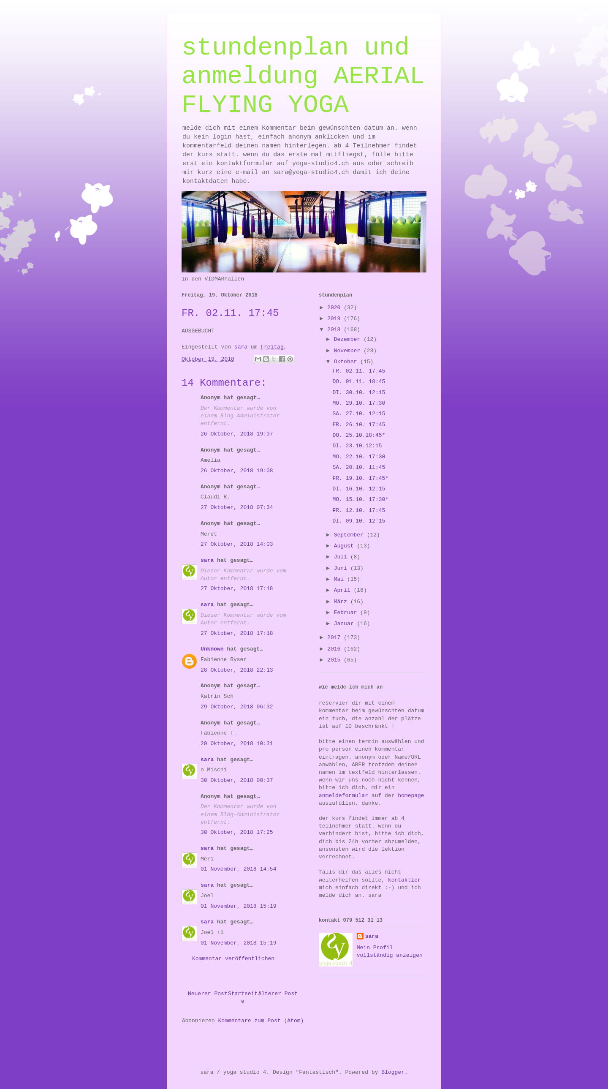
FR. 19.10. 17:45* (360, 478)
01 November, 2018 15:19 (238, 906)
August (345, 546)
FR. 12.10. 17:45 (358, 510)
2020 (335, 308)
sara (207, 560)
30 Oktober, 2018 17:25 (237, 832)
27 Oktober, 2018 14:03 (237, 544)
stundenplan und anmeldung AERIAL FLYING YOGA (303, 76)
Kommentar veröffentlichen (233, 959)
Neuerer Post (208, 994)
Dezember (349, 339)
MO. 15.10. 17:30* (360, 499)
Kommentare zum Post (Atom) (261, 1021)
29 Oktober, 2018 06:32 (237, 707)
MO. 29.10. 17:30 (358, 403)
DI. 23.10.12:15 (357, 446)
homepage (411, 795)
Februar (347, 613)
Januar (345, 624)
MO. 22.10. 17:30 (358, 457)
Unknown (212, 649)
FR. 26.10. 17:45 (358, 425)
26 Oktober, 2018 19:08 (237, 471)
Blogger (392, 1072)
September (350, 535)
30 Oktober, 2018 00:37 (237, 780)
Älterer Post (278, 994)
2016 (335, 649)
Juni (342, 568)
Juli (342, 557)
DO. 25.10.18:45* (358, 435)
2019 (335, 319)
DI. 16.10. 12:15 (358, 489)
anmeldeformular (343, 795)
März (342, 602)
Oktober (347, 362)
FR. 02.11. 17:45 (358, 371)
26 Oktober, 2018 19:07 (237, 434)
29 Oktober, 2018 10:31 (237, 744)
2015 (335, 660)
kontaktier (404, 880)
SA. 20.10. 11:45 (358, 467)
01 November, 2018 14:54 (238, 869)
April (344, 590)
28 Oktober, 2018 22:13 (237, 670)
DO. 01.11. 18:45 (358, 381)
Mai (340, 579)
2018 (335, 330)
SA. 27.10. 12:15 (358, 414)
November (349, 351)
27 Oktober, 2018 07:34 (237, 507)
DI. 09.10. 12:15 (358, 521)
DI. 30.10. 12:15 (358, 392)
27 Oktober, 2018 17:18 (237, 588)
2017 (335, 637)
